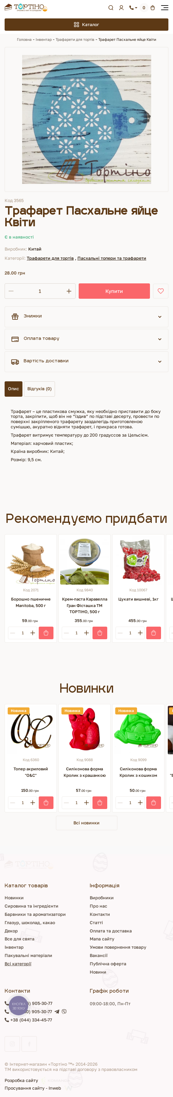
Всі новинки (86, 822)
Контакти (100, 914)
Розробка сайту (37, 1080)
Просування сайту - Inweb (39, 1088)
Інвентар (44, 39)
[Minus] (12, 633)
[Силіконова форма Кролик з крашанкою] (84, 730)
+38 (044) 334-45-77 (31, 1019)
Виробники (102, 897)
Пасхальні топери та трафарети (111, 258)
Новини (98, 971)
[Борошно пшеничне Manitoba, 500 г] (30, 560)
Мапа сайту (102, 938)
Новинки (14, 897)
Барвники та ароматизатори (35, 914)
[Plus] (33, 633)
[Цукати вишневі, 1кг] (138, 560)
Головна (24, 39)
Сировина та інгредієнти (31, 905)
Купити (114, 291)
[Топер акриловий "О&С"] (30, 730)
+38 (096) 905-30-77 (31, 1003)
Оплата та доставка (111, 930)
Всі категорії (18, 963)
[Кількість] (40, 291)
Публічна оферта (108, 963)
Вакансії (99, 955)
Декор (11, 930)
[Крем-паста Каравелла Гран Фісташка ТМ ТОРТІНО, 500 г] (84, 560)
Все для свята (19, 938)
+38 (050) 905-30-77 (31, 1011)
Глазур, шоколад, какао (30, 922)
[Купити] (46, 633)
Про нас (98, 905)
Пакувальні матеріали (28, 955)
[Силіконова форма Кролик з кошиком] (138, 730)
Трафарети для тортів (75, 39)
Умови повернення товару (118, 947)
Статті (96, 922)
